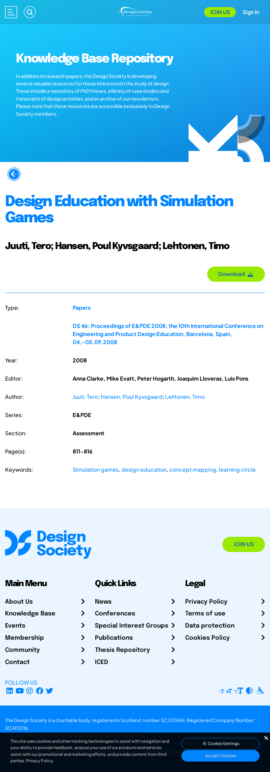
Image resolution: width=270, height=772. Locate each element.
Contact (17, 662)
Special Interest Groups (131, 626)
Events (15, 626)
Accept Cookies (220, 755)
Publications (114, 638)
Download (236, 273)
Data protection (210, 626)
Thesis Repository (122, 650)
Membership (24, 638)
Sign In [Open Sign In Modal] (251, 12)
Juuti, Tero (85, 396)
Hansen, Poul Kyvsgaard (132, 396)
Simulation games (96, 469)
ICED (101, 662)
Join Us (220, 12)
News (103, 602)
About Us (19, 602)
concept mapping (192, 469)
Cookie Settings (220, 743)
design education (144, 469)
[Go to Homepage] (135, 11)
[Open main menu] (11, 12)
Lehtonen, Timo (185, 396)
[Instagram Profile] (29, 690)
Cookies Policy (207, 638)
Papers (82, 307)
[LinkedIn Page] (9, 690)
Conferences (115, 614)
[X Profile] (49, 690)
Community (22, 650)
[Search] (30, 12)
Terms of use (205, 614)
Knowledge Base (30, 614)
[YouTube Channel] (19, 690)
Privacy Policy (206, 602)
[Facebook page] (39, 690)
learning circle (237, 469)
